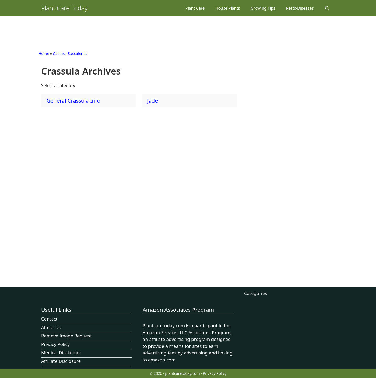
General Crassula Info (73, 100)
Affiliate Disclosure (61, 361)
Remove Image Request (66, 336)
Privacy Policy (55, 344)
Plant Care (195, 8)
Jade (152, 100)
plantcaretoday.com (182, 373)
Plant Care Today (64, 8)
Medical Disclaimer (61, 352)
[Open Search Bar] (327, 8)
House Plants (227, 8)
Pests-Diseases (300, 8)
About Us (51, 327)
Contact (49, 319)
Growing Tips (263, 8)
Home (43, 53)
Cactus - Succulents (70, 53)
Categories (255, 293)
